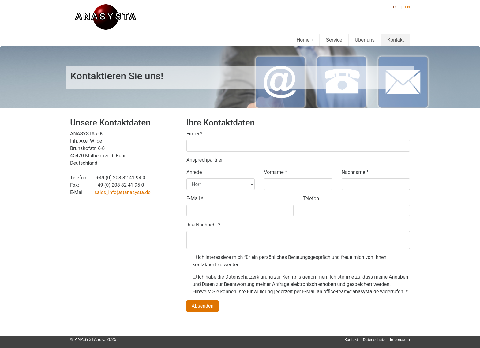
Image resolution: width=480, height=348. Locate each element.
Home (305, 40)
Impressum (400, 339)
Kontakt (395, 40)
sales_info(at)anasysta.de (123, 192)
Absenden (202, 306)
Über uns (365, 40)
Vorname (275, 172)
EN (407, 7)
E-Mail (194, 198)
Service (334, 40)
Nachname (355, 172)
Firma (194, 134)
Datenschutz (374, 339)
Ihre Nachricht (203, 225)
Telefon (311, 198)
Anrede (194, 172)
